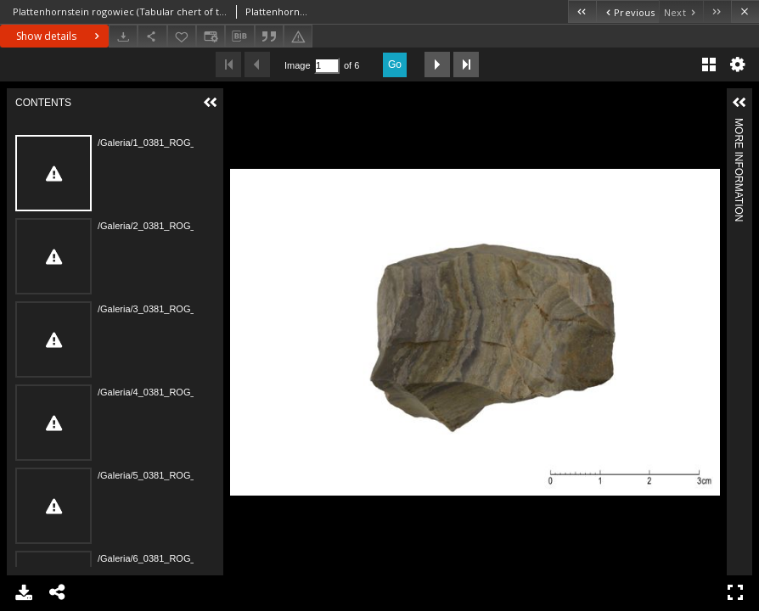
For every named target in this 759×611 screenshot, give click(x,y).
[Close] (745, 11)
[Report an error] (298, 36)
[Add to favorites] (181, 36)
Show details (60, 36)
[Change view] (210, 36)
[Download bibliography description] (239, 36)
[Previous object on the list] (627, 11)
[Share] (152, 36)
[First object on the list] (582, 11)
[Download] (123, 36)
